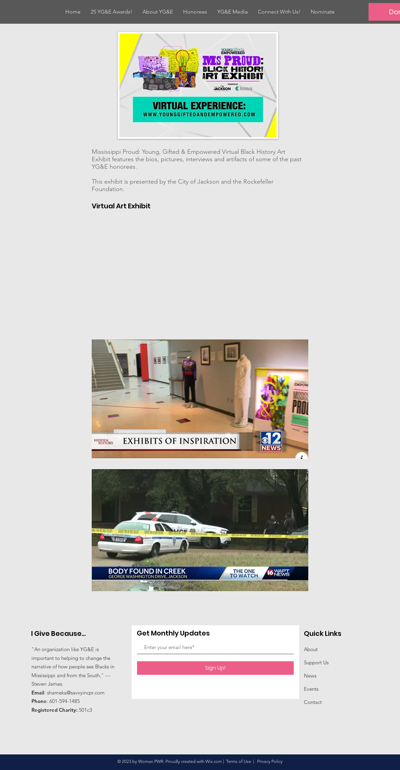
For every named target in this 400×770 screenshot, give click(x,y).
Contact (313, 702)
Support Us (316, 662)
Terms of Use (238, 761)
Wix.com (213, 761)
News (310, 675)
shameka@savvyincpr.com (76, 692)
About (311, 649)
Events (311, 689)
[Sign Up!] (215, 668)
